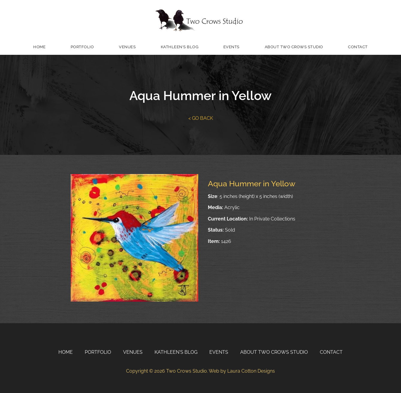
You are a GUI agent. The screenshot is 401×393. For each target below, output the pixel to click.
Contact (358, 47)
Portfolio (82, 47)
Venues (127, 47)
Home (39, 47)
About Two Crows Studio (294, 47)
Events (231, 47)
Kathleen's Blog (180, 47)
